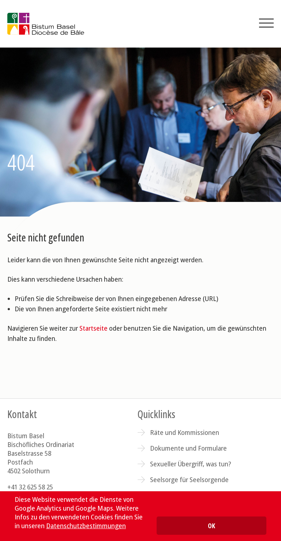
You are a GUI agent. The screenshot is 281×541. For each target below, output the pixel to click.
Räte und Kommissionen (184, 432)
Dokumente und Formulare (188, 448)
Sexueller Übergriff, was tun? (190, 463)
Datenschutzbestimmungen (86, 525)
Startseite (93, 328)
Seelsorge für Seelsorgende (189, 479)
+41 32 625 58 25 (30, 486)
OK (211, 525)
